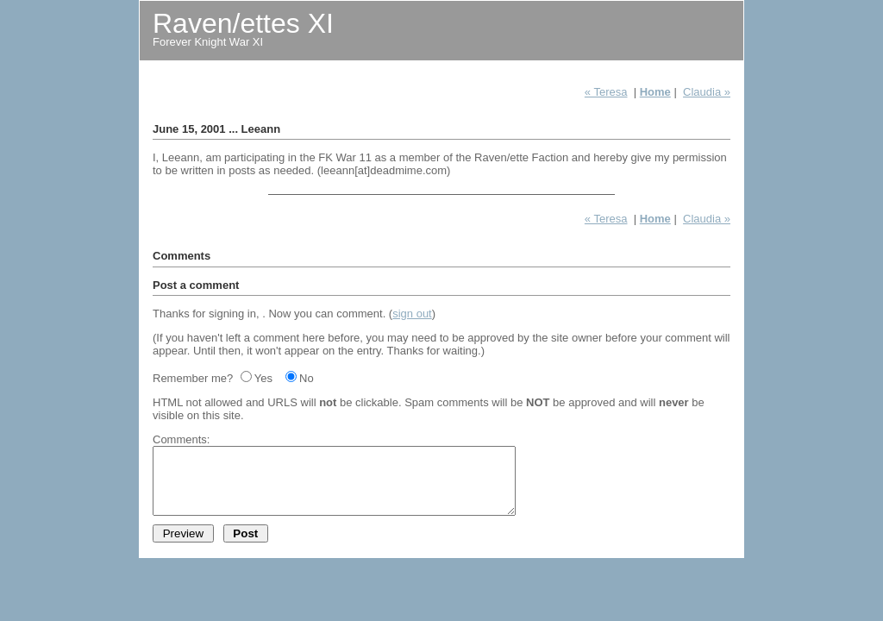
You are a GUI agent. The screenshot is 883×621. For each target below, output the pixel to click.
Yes (263, 378)
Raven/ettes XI (243, 23)
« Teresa (606, 91)
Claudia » (706, 91)
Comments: (181, 439)
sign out (412, 313)
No (306, 378)
